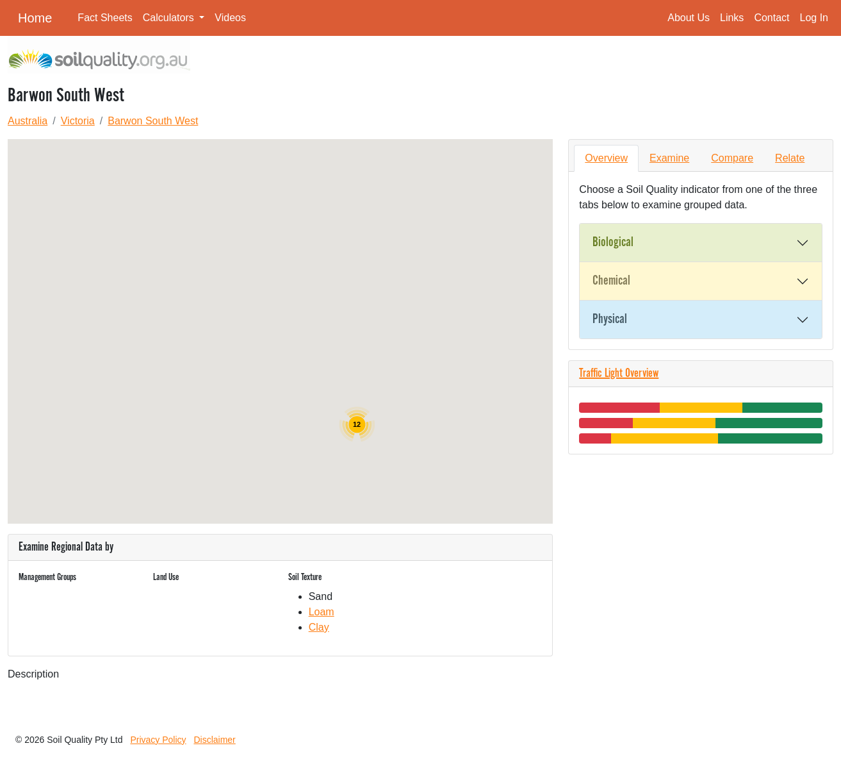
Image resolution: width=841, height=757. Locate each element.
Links (732, 17)
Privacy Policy (158, 740)
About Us (688, 17)
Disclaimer (214, 740)
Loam (321, 611)
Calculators (170, 17)
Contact (771, 17)
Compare (732, 158)
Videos (230, 17)
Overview (606, 158)
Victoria (78, 120)
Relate (789, 158)
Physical (609, 319)
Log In (814, 17)
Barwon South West (153, 120)
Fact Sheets (105, 17)
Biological (612, 242)
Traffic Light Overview (618, 373)
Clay (319, 627)
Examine (669, 158)
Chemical (611, 280)
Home (35, 18)
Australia (27, 120)
